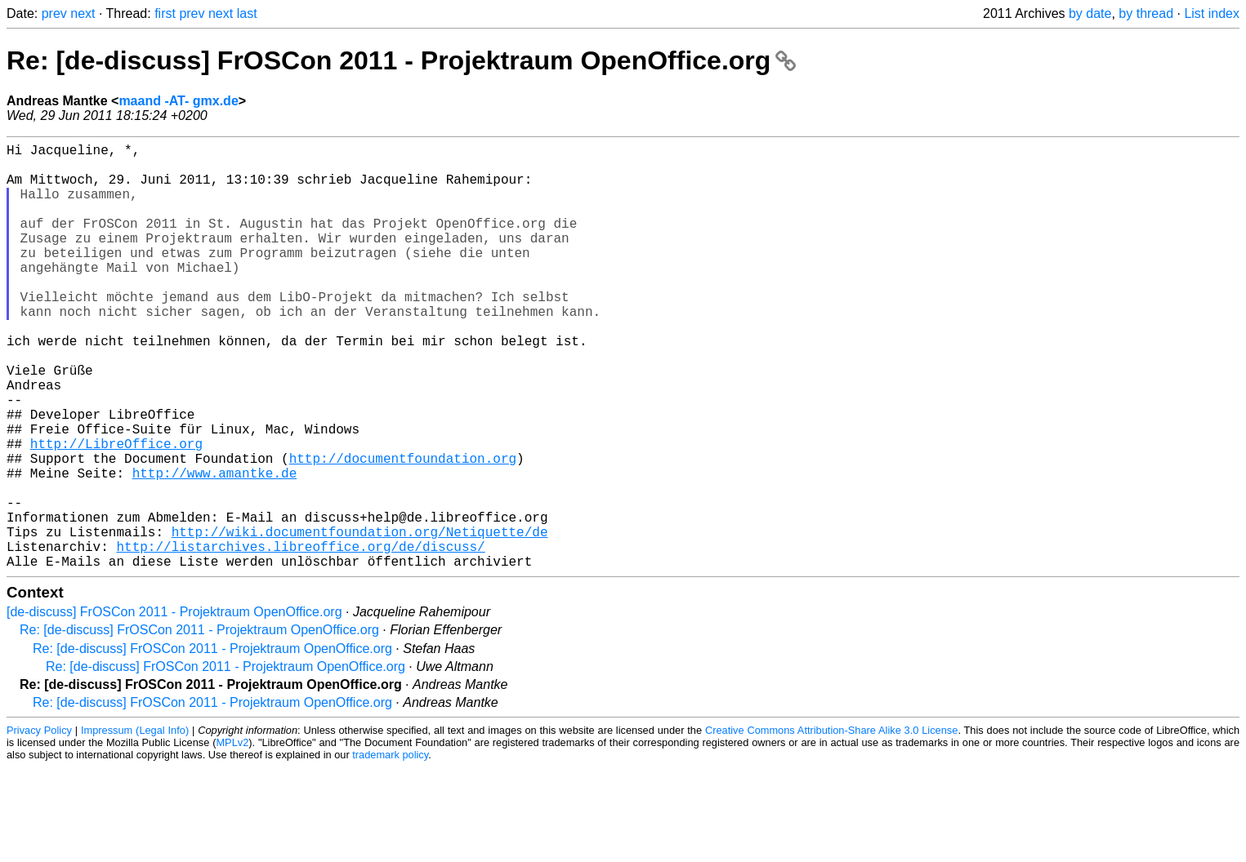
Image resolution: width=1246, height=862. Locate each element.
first (165, 13)
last (247, 13)
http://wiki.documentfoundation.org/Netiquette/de (360, 620)
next (82, 13)
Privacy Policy (39, 825)
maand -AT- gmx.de (178, 101)
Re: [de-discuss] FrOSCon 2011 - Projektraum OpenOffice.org (401, 60)
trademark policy (390, 849)
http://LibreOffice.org (116, 512)
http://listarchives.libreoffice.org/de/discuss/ (300, 637)
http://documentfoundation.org (402, 530)
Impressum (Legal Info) (135, 825)
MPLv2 (232, 837)
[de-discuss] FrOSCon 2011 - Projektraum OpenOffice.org (174, 706)
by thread (1146, 13)
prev (54, 13)
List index (1211, 13)
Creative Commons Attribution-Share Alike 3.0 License (831, 825)
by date (1090, 13)
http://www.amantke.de (214, 548)
